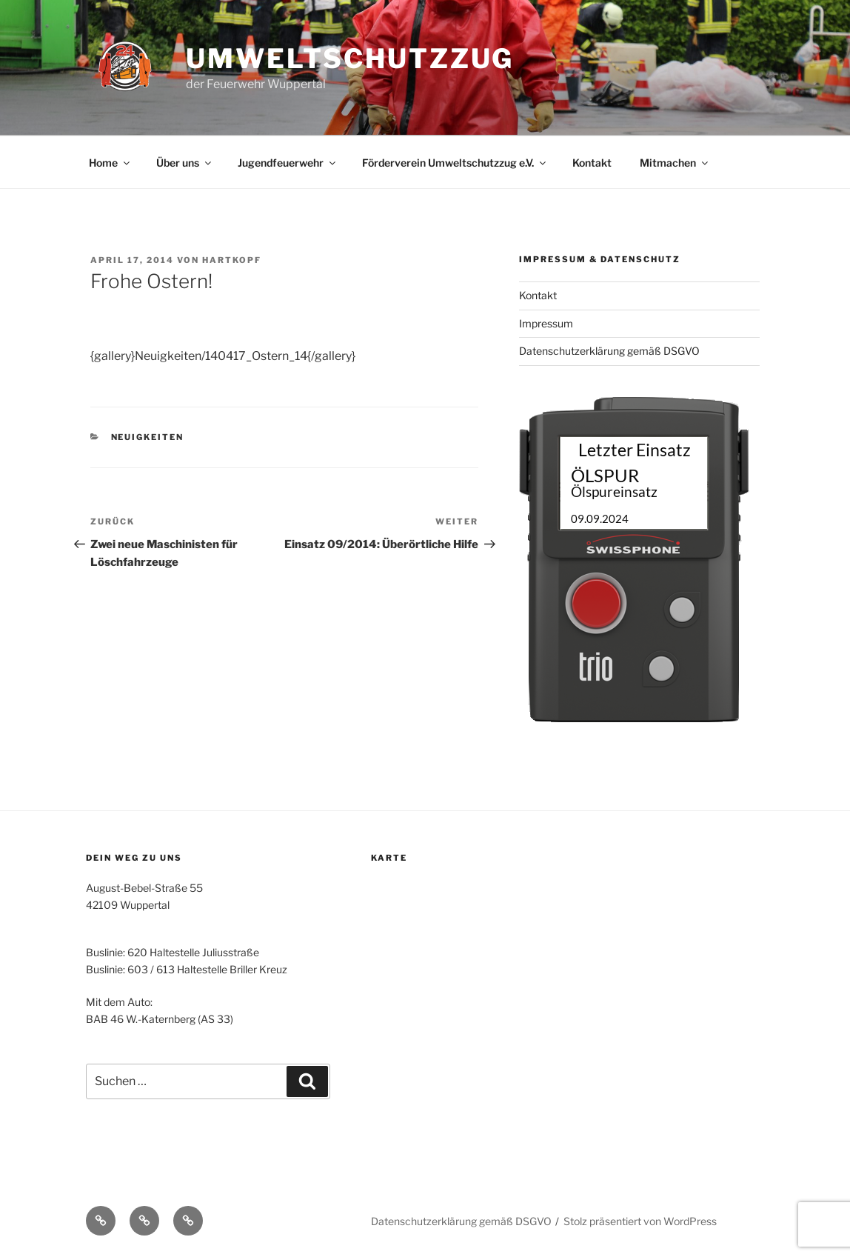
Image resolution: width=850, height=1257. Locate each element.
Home (110, 162)
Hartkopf (231, 260)
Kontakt (592, 162)
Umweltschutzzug (350, 58)
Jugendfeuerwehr (288, 162)
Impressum (546, 323)
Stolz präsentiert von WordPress (640, 1221)
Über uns (184, 162)
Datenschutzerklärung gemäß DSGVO (609, 350)
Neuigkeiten (147, 437)
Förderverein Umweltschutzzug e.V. (455, 162)
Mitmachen (675, 162)
